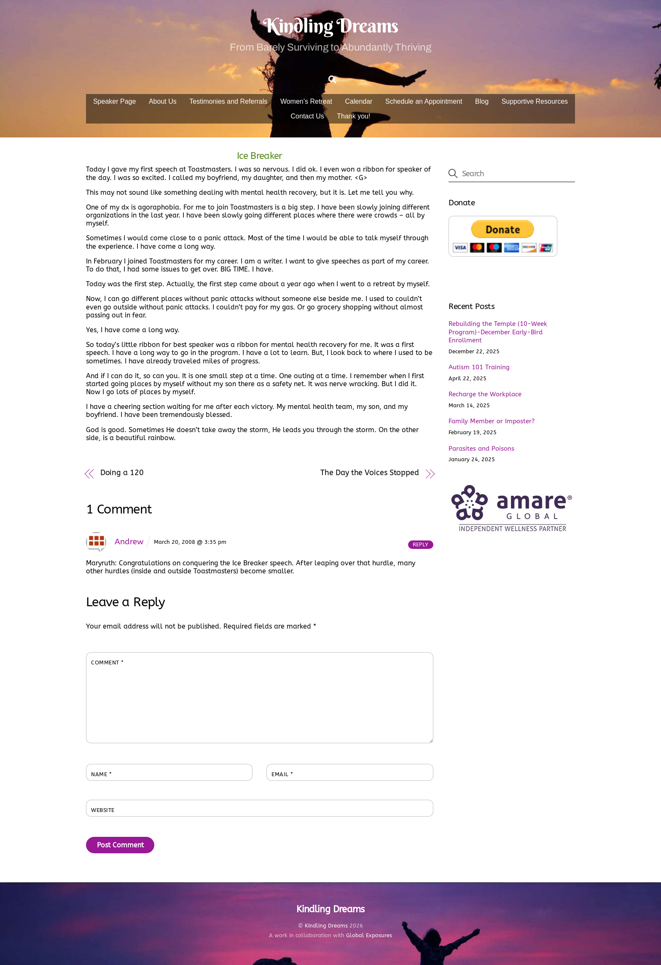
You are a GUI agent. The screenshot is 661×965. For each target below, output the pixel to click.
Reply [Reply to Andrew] (420, 544)
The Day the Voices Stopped (369, 473)
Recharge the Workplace (485, 394)
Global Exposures (369, 936)
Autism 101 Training (479, 367)
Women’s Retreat (306, 101)
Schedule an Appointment (423, 101)
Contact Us (307, 116)
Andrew (129, 541)
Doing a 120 (122, 473)
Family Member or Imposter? (492, 421)
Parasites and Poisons (481, 448)
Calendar (359, 101)
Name (101, 774)
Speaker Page (114, 101)
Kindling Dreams (326, 925)
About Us (163, 101)
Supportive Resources (535, 101)
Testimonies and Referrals (228, 101)
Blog (482, 101)
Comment (107, 663)
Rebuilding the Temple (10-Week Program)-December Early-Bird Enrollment (498, 332)
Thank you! (353, 116)
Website (103, 810)
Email (282, 774)
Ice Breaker (259, 155)
